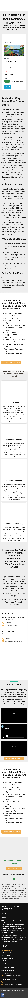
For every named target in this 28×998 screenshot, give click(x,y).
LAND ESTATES (7, 950)
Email (5, 71)
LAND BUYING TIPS (7, 958)
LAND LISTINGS (6, 952)
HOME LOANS (6, 955)
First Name (6, 58)
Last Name (6, 65)
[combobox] (7, 81)
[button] (9, 950)
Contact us (14, 586)
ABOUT (4, 960)
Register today (17, 283)
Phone (5, 78)
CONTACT (4, 963)
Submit (7, 87)
